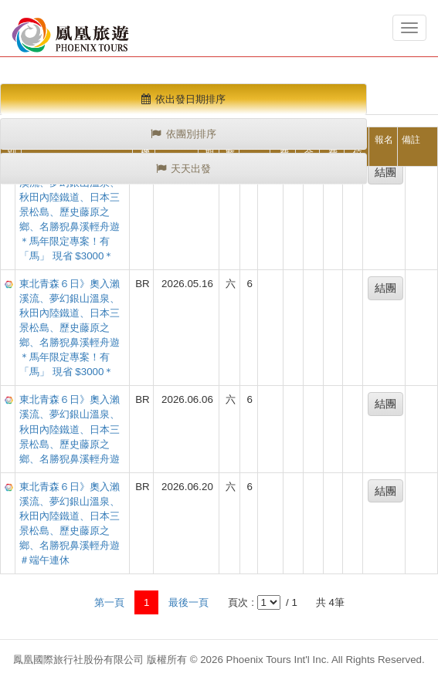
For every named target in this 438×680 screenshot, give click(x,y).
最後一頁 (188, 602)
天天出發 (184, 168)
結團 (385, 172)
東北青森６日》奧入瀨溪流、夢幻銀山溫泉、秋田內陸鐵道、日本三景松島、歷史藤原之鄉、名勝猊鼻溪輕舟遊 (69, 429)
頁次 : (240, 602)
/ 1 (290, 602)
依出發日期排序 (183, 99)
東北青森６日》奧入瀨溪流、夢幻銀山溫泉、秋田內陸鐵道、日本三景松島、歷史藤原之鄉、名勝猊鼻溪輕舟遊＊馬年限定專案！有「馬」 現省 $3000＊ (69, 212)
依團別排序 (183, 134)
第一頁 (109, 602)
